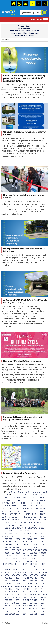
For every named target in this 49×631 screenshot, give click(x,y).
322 (6, 553)
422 (6, 575)
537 (13, 600)
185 (15, 522)
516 (32, 594)
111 (9, 508)
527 (24, 597)
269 (42, 539)
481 (39, 586)
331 (38, 553)
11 (24, 492)
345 (42, 555)
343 (35, 555)
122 (40, 508)
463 (20, 583)
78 (7, 503)
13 (28, 492)
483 (3, 589)
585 (10, 611)
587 (17, 611)
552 (24, 603)
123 (43, 508)
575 (19, 608)
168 (9, 519)
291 (31, 544)
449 (13, 580)
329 (31, 553)
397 (10, 569)
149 (38, 514)
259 (6, 539)
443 (35, 578)
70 (33, 500)
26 (13, 494)
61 (10, 500)
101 (21, 505)
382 (43, 564)
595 (3, 614)
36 (38, 494)
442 (31, 578)
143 (18, 514)
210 (10, 528)
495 (3, 591)
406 (42, 569)
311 (16, 550)
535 (6, 600)
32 (28, 494)
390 (28, 566)
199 (15, 525)
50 (28, 497)
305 (39, 547)
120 (34, 508)
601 (24, 614)
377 (26, 564)
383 (3, 566)
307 (2, 550)
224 (10, 530)
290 (28, 544)
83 (19, 503)
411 (16, 572)
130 (22, 511)
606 (42, 614)
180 (45, 519)
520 (45, 594)
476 (22, 586)
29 (20, 494)
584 (6, 611)
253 (28, 536)
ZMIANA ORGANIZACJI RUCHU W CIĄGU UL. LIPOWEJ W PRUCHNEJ (25, 301)
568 (39, 605)
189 (28, 522)
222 (3, 530)
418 (39, 572)
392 (35, 566)
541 (28, 600)
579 (32, 608)
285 (10, 544)
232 (39, 530)
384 (6, 566)
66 (23, 500)
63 (15, 500)
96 (8, 505)
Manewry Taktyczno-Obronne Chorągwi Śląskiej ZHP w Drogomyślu (22, 418)
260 (10, 539)
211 (13, 528)
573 (12, 608)
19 (41, 492)
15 (33, 492)
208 (3, 528)
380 (36, 564)
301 (24, 547)
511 (16, 594)
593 (39, 611)
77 (4, 503)
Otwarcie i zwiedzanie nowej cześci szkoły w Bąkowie (24, 133)
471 (6, 586)
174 (27, 519)
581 (39, 608)
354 (31, 558)
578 (29, 608)
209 (6, 528)
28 (18, 494)
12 (26, 492)
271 (6, 541)
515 (29, 594)
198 (12, 525)
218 (35, 528)
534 (3, 600)
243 (35, 533)
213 (19, 528)
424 (13, 575)
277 (26, 541)
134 (34, 511)
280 (36, 541)
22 (2, 494)
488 (21, 589)
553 (28, 603)
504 (35, 591)
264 (24, 539)
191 (34, 522)
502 (28, 591)
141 (12, 514)
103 (27, 505)
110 (6, 508)
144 (22, 514)
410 (13, 572)
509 (10, 594)
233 (42, 530)
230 (32, 530)
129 (19, 511)
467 (35, 583)
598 (13, 614)
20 (44, 492)
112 (11, 508)
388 (21, 566)
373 (12, 564)
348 (10, 558)
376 (22, 564)
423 (9, 575)
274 (16, 541)
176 (33, 519)
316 (32, 550)
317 (36, 550)
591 (31, 611)
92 (42, 503)
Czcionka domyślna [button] (32, 3)
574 (16, 608)
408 (6, 572)
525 (17, 597)
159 (25, 517)
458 (3, 583)
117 (25, 508)
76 (2, 503)
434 (3, 578)
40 (2, 497)
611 (16, 616)
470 (2, 586)
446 (3, 580)
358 (3, 561)
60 (8, 500)
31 (25, 494)
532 (42, 597)
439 (21, 578)
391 (31, 566)
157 (19, 517)
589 (24, 611)
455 (35, 580)
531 (38, 597)
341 (28, 555)
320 (45, 550)
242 (31, 533)
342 (31, 555)
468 (39, 583)
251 (20, 536)
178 (39, 519)
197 (9, 525)
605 (39, 614)
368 (39, 561)
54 (38, 497)
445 (42, 578)
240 (24, 533)
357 (42, 558)
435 (6, 578)
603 (31, 614)
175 (30, 519)
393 (39, 566)
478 (29, 586)
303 (31, 547)
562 (17, 605)
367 (35, 561)
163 (38, 517)
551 (20, 603)
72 (37, 500)
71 (35, 500)
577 (26, 608)
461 (13, 583)
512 (19, 594)
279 (32, 541)
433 (45, 575)
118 (28, 508)
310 (13, 550)
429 (31, 575)
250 (17, 536)
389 (24, 566)
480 (36, 586)
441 (28, 578)
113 (14, 508)
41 (5, 497)
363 (20, 561)
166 (2, 519)
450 (17, 580)
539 (21, 600)
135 (38, 511)
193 (41, 522)
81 (14, 503)
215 (26, 528)
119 (31, 508)
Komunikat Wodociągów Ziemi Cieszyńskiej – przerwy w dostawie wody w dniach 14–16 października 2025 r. (25, 78)
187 (22, 522)
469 (42, 583)
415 (29, 572)
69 (31, 500)
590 (28, 611)
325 (17, 553)
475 (19, 586)
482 (43, 586)
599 (17, 614)
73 (40, 500)
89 (34, 503)
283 (3, 544)
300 (21, 547)
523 (9, 597)
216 (29, 528)
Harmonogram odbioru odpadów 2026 (25, 33)
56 (43, 497)
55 (41, 497)
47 (20, 497)
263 (20, 539)
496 (6, 591)
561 (13, 605)
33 (31, 494)
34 (33, 494)
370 (2, 564)
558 (3, 605)
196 (6, 525)
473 (12, 586)
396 (6, 569)
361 (13, 561)
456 (39, 580)
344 (39, 555)
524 (13, 597)
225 (14, 530)
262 (17, 539)
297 (10, 547)
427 (24, 575)
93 (45, 503)
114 (17, 508)
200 (19, 525)
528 (28, 597)
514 (26, 594)
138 (2, 514)
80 (12, 503)
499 (17, 591)
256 (39, 536)
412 (19, 572)
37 (41, 494)
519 (42, 594)
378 (29, 564)
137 (44, 511)
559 (6, 605)
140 (9, 514)
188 (25, 522)
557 (42, 603)
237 (13, 533)
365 (28, 561)
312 (19, 550)
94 (2, 505)
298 (13, 547)
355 (35, 558)
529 (31, 597)
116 (23, 508)
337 (13, 555)
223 (6, 530)
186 (18, 522)
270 (2, 541)
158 (22, 517)
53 (35, 497)
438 (17, 578)
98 (13, 505)
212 (16, 528)
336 (10, 555)
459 (6, 583)
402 (28, 569)
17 (37, 492)
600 (21, 614)
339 (21, 555)
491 (31, 589)
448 (10, 580)
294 (42, 544)
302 (28, 547)
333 (45, 553)
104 (31, 505)
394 (42, 566)
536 (10, 600)
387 (17, 566)
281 (39, 541)
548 (10, 603)
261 (13, 539)
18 (39, 492)
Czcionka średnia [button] (38, 3)
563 (20, 605)
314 (26, 550)
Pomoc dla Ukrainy (24, 26)
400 (21, 569)
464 (24, 583)
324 (13, 553)
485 (10, 589)
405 (39, 569)
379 (32, 564)
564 (24, 605)
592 (35, 611)
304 (35, 547)
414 (26, 572)
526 (20, 597)
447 (6, 580)
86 (27, 503)
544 (39, 600)
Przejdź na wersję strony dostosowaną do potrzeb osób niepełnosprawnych (19, 3)
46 (18, 497)
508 (6, 594)
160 (28, 517)
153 (6, 517)
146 (28, 514)
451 (20, 580)
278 (29, 541)
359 (6, 561)
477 (26, 586)
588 (21, 611)
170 (15, 519)
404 (35, 569)
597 (10, 614)
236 (10, 533)
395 (3, 569)
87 (29, 503)
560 (10, 605)
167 (6, 519)
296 (6, 547)
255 (35, 536)
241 (28, 533)
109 (2, 508)
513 (23, 594)
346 (3, 558)
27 (15, 494)
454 (31, 580)
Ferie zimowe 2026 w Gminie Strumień (24, 31)
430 (35, 575)
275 (19, 541)
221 (45, 528)
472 (9, 586)
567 (35, 605)
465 (28, 583)
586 (14, 611)
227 (21, 530)
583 (3, 611)
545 (42, 600)
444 (39, 578)
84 (22, 503)
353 (28, 558)
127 (12, 511)
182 (5, 522)
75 (44, 500)
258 (3, 539)
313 (23, 550)
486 (14, 589)
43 (10, 497)
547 (6, 603)
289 (24, 544)
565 (28, 605)
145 (25, 514)
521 (2, 597)
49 (25, 497)
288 (21, 544)
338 (17, 555)
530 (35, 597)
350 (17, 558)
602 (28, 614)
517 (36, 594)
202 (26, 525)
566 (31, 605)
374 (16, 564)
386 (14, 566)
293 (39, 544)
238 (17, 533)
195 (2, 525)
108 (43, 505)
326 (20, 553)
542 (31, 600)
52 (33, 497)
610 (13, 616)
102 (24, 505)
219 (39, 528)
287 (17, 544)
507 (2, 594)
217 (32, 528)
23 (5, 494)
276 (22, 541)
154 (9, 517)
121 (37, 508)
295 (3, 547)
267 (35, 539)
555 (35, 603)
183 (9, 522)
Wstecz (8, 623)
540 (24, 600)
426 (20, 575)
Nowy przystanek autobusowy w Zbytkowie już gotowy (24, 250)
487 (17, 589)
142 (15, 514)
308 (6, 550)
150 (41, 514)
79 (9, 503)
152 (2, 517)
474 (16, 586)
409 (10, 572)
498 (13, 591)
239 (21, 533)
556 (39, 603)
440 (24, 578)
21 (46, 492)
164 (41, 517)
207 (44, 525)
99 (15, 505)
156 (16, 517)
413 (23, 572)
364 (24, 561)
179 (42, 519)
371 (6, 564)
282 (43, 541)
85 (24, 503)
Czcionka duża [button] (45, 3)
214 (22, 528)
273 (12, 541)
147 (31, 514)
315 (29, 550)
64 (18, 500)
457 (42, 580)
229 (28, 530)
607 (2, 616)
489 (24, 589)
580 (36, 608)
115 (20, 508)
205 (37, 525)
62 (12, 500)
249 (13, 536)
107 (40, 505)
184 (12, 522)
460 (10, 583)
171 (18, 519)
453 (28, 580)
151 (44, 514)
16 (35, 492)
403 (31, 569)
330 (35, 553)
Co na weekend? (24, 28)
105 (34, 505)
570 (2, 608)
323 (9, 553)
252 (24, 536)
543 (35, 600)
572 (9, 608)
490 (28, 589)
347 (6, 558)
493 (39, 589)
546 (3, 603)
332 (42, 553)
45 (15, 497)
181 (2, 522)
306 (42, 547)
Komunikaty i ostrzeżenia (24, 35)
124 (2, 511)
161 (32, 517)
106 (37, 505)
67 (25, 500)
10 (22, 492)
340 (24, 555)
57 (46, 497)
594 (42, 611)
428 (28, 575)
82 (16, 503)
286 (14, 544)
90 (37, 503)
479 (32, 586)
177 (36, 519)
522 (6, 597)
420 (45, 572)
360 (10, 561)
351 (20, 558)
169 (12, 519)
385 (10, 566)
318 (39, 550)
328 (28, 553)
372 (9, 564)
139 (6, 514)
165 (44, 517)
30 (23, 494)
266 (31, 539)
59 (5, 500)
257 (42, 536)
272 (9, 541)
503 (31, 591)
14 (31, 492)
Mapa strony (25, 3)
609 (10, 616)
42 (7, 497)
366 (31, 561)
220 (42, 528)
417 (36, 572)
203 (29, 525)
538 (17, 600)
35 (36, 494)
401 (24, 569)
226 (17, 530)
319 (42, 550)
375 (19, 564)
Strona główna (13, 3)
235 (6, 533)
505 (39, 591)
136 (41, 511)
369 (42, 561)
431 (38, 575)
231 (35, 530)
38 (43, 494)
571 (6, 608)
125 (6, 511)
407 (2, 572)
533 (45, 597)
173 (24, 519)
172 (21, 519)
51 (30, 497)
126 (9, 511)
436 (10, 578)
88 (32, 503)
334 (3, 555)
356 (39, 558)
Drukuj (45, 623)
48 (23, 497)
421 (2, 575)
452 (24, 580)
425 (17, 575)
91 (39, 503)
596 (6, 614)
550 (17, 603)
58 (2, 500)
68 (28, 500)
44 (12, 497)
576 (22, 608)
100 (18, 505)
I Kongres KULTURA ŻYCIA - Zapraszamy (22, 361)
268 (39, 539)
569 (42, 605)
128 (15, 511)
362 (17, 561)
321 (2, 553)
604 (35, 614)
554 (31, 603)
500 (21, 591)
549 (13, 603)
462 (17, 583)
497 (10, 591)
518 (39, 594)
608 (6, 616)
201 (22, 525)
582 (43, 608)
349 (13, 558)
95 (5, 505)
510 (13, 594)
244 (39, 533)
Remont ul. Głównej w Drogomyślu (19, 473)
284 (6, 544)
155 (12, 517)
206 (40, 525)
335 (6, 555)
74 (42, 500)
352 (24, 558)
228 (24, 530)
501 (24, 591)
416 (32, 572)
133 (31, 511)
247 (6, 536)
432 (42, 575)
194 (44, 522)
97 (10, 505)
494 (42, 589)
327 (24, 553)
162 (34, 517)
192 (37, 522)
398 (13, 569)
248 (10, 536)
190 (31, 522)
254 (31, 536)
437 (13, 578)
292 (35, 544)
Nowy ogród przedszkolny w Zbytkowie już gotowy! (23, 196)
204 (33, 525)
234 (3, 533)
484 (6, 589)
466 (31, 583)
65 (20, 500)
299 (17, 547)
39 (46, 494)
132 (28, 511)
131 (25, 511)
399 (17, 569)
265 (28, 539)
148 (34, 514)
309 (10, 550)
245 (42, 533)
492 (35, 589)
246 (3, 536)
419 (42, 572)
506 (42, 591)
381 (39, 564)
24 (8, 494)
